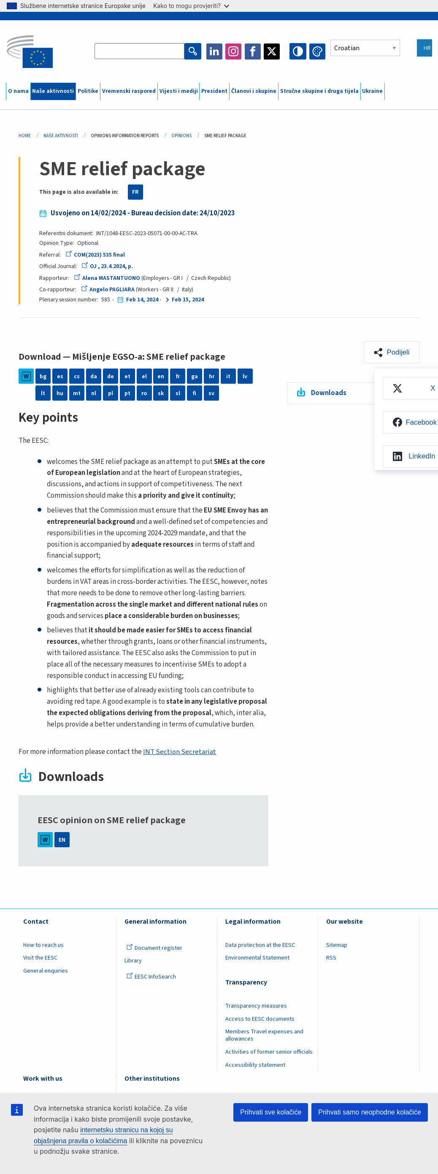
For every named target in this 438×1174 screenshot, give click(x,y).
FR (135, 192)
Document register (154, 948)
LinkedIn (215, 51)
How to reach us (43, 945)
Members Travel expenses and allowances (264, 1035)
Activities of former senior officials (269, 1052)
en (160, 376)
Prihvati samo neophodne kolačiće (369, 1112)
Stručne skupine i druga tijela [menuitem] (319, 91)
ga (194, 376)
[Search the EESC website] (140, 51)
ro (144, 393)
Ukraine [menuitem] (372, 91)
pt (127, 393)
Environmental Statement (257, 958)
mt (77, 393)
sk (161, 393)
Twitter (273, 51)
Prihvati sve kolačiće (270, 1112)
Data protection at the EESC (260, 945)
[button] (391, 352)
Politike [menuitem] (88, 91)
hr (211, 376)
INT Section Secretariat (179, 752)
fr (178, 376)
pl (110, 393)
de (110, 376)
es (60, 376)
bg (43, 376)
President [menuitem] (214, 91)
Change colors (317, 51)
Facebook (253, 51)
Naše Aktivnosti (60, 136)
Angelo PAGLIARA (108, 289)
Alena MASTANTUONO (107, 278)
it (228, 376)
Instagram (234, 51)
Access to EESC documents (260, 1019)
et (127, 376)
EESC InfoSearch (151, 977)
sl (178, 393)
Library (133, 961)
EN (62, 839)
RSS (331, 958)
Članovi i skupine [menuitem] (253, 91)
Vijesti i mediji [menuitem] (179, 91)
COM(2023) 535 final (95, 255)
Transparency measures (256, 1006)
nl (93, 393)
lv (245, 376)
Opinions (181, 136)
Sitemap (336, 945)
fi (194, 393)
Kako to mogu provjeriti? (191, 5)
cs (77, 376)
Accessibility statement (255, 1065)
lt (43, 393)
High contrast (298, 51)
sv (211, 393)
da (93, 376)
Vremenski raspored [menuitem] (129, 91)
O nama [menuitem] (18, 91)
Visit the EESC (40, 958)
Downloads (328, 393)
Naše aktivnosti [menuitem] (53, 91)
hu (60, 393)
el (144, 376)
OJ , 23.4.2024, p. (107, 266)
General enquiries (45, 971)
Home (25, 136)
